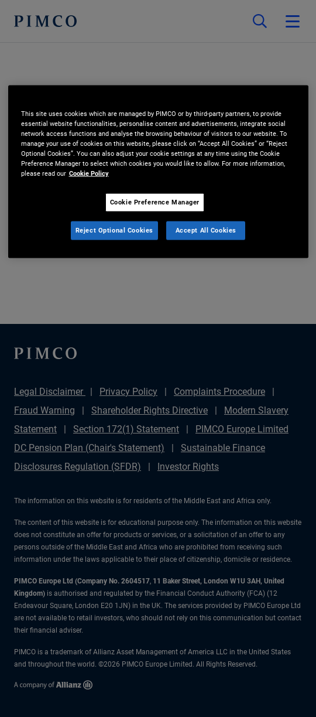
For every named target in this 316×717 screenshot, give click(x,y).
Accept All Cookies (206, 230)
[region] (158, 171)
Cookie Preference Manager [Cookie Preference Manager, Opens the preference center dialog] (155, 202)
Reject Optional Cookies (114, 230)
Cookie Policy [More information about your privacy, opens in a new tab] (89, 173)
